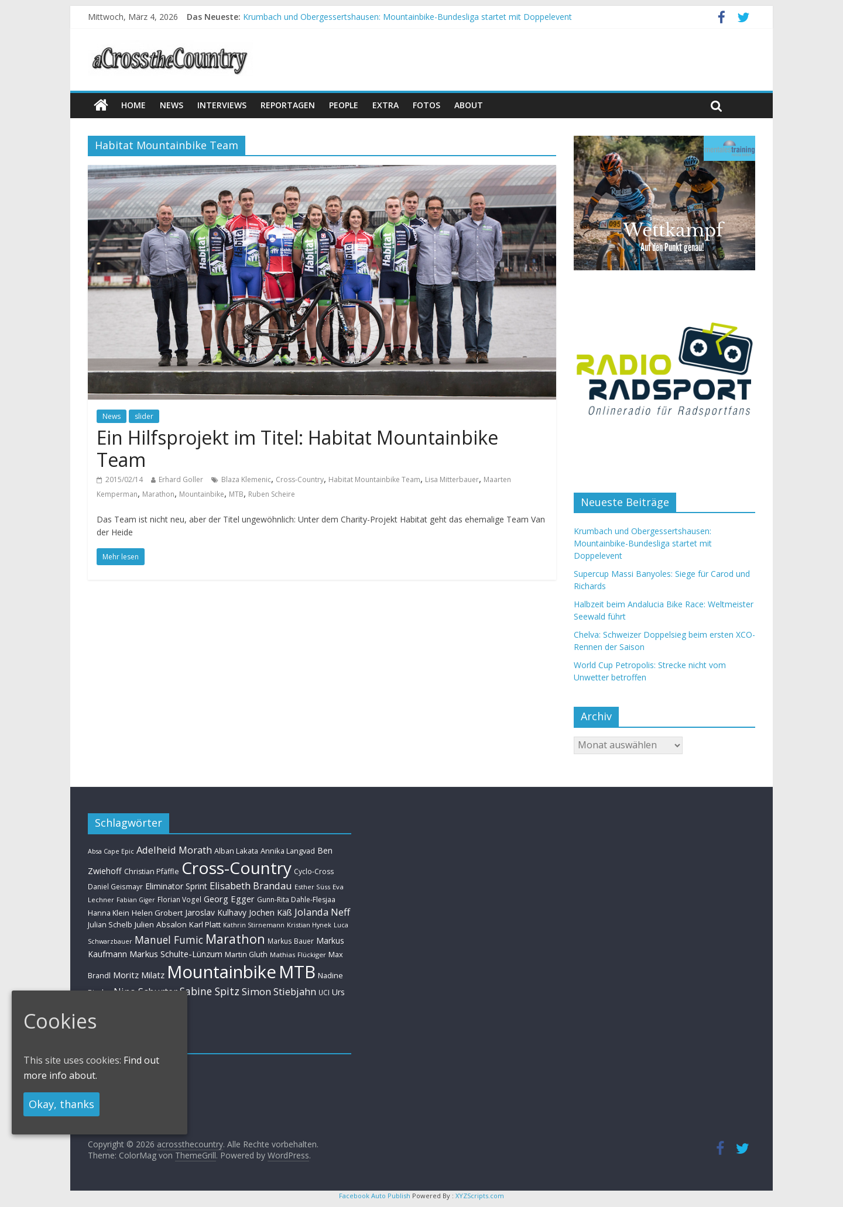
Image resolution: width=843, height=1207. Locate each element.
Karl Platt (205, 924)
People (343, 105)
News (111, 416)
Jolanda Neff (322, 912)
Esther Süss (312, 886)
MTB (236, 494)
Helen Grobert (157, 912)
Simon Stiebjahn (279, 991)
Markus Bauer (291, 940)
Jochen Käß (270, 912)
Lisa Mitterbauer (452, 479)
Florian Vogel (179, 899)
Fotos (426, 105)
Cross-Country (300, 479)
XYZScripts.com (479, 1195)
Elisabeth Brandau (251, 885)
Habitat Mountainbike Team (374, 479)
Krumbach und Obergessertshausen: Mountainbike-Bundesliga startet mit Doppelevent (407, 16)
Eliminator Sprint (176, 886)
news (171, 105)
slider (144, 416)
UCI (324, 992)
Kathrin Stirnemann (254, 924)
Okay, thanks (61, 1104)
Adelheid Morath (174, 850)
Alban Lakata (236, 850)
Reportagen (288, 105)
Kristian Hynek (309, 924)
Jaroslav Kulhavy (215, 912)
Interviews (221, 105)
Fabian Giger (135, 900)
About (468, 105)
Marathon (158, 494)
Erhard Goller (181, 479)
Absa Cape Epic (111, 851)
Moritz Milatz (139, 975)
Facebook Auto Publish (374, 1195)
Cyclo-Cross (314, 871)
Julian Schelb (110, 925)
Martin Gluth (246, 955)
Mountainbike (201, 494)
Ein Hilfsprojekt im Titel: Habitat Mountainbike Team (297, 448)
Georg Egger (229, 899)
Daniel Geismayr (115, 886)
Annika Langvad (288, 850)
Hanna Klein (108, 913)
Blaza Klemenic (246, 479)
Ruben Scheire (271, 494)
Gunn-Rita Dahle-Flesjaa (296, 900)
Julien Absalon (161, 924)
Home (133, 105)
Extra (385, 105)
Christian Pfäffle (151, 871)
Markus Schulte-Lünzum (175, 954)
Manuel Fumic (169, 940)
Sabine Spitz (209, 991)
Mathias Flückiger (298, 954)
